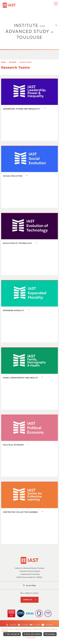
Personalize (50, 634)
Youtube (47, 625)
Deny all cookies (32, 634)
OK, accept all (12, 634)
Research (12, 62)
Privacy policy (30, 638)
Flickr (35, 625)
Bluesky (23, 625)
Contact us (27, 600)
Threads (11, 625)
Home (3, 62)
